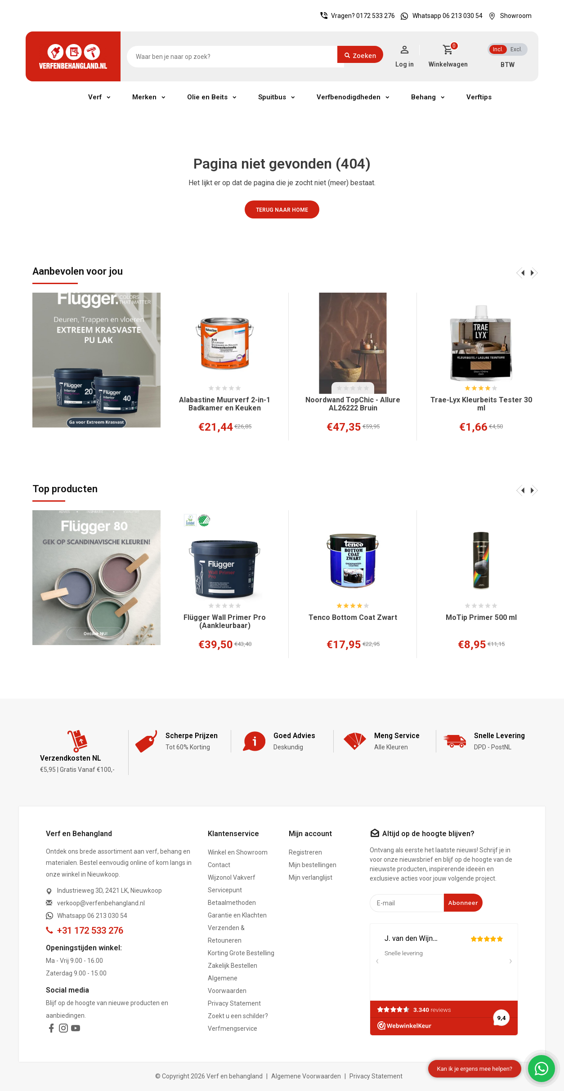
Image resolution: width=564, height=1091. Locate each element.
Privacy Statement (234, 1003)
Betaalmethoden (232, 902)
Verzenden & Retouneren (226, 934)
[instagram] (63, 1029)
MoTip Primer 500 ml (481, 618)
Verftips (479, 97)
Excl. (516, 49)
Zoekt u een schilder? (238, 1016)
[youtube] (75, 1029)
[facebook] (51, 1029)
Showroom (508, 15)
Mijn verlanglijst (310, 877)
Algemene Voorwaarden (227, 984)
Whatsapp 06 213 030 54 (439, 15)
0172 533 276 (375, 15)
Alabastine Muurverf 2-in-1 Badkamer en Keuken (224, 404)
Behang (423, 97)
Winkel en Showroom (238, 852)
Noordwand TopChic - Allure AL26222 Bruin (352, 404)
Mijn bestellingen (312, 864)
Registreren (305, 852)
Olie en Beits (207, 97)
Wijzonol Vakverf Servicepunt (231, 884)
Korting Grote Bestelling (241, 953)
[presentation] (520, 272)
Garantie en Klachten (237, 915)
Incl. (498, 49)
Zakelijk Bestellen (232, 965)
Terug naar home (282, 210)
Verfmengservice (232, 1028)
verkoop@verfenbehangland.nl (101, 903)
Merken (144, 97)
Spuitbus (272, 97)
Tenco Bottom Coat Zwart (353, 618)
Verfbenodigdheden (348, 97)
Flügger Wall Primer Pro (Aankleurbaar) (225, 622)
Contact (219, 864)
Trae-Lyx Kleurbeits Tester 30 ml (481, 404)
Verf (95, 97)
